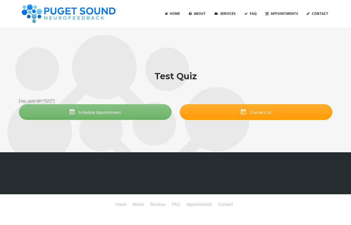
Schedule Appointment (95, 112)
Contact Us (256, 112)
